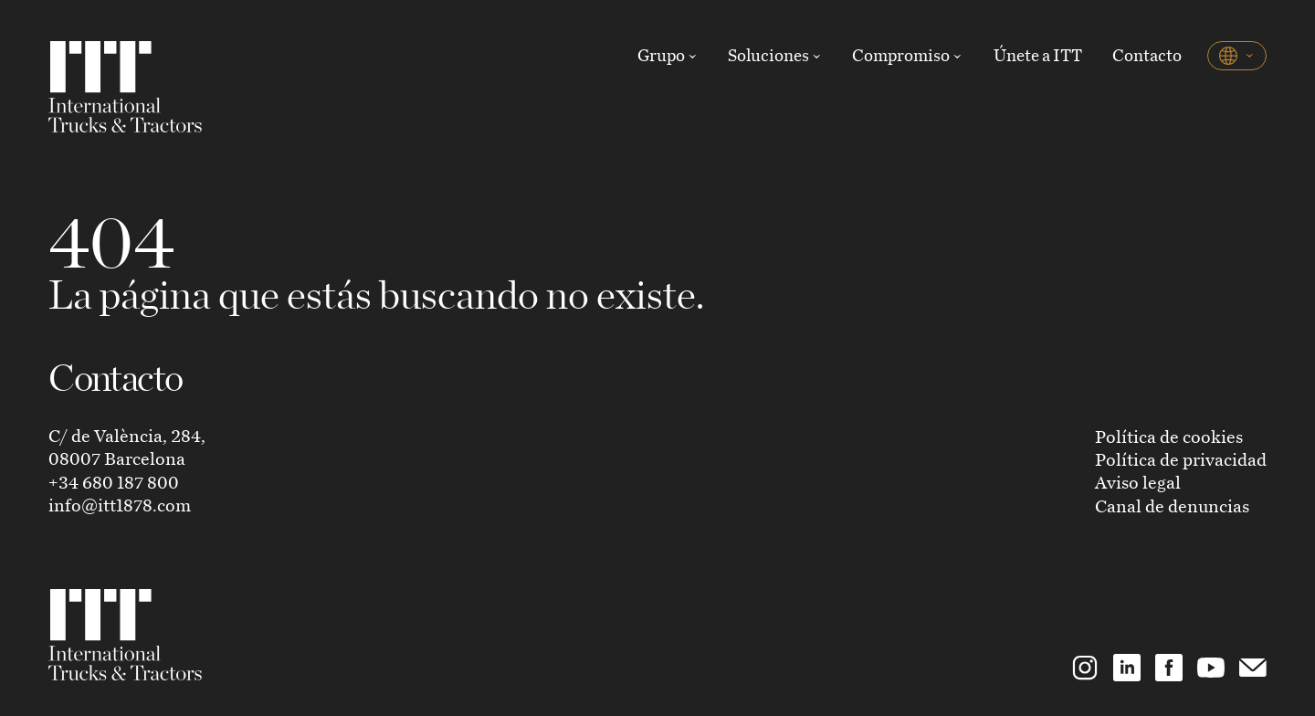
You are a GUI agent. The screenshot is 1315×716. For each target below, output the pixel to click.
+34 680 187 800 (113, 481)
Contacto (1147, 55)
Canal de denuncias (1172, 505)
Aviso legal (1138, 481)
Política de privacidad (1181, 459)
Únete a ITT (1038, 55)
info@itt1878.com (119, 504)
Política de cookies (1169, 436)
